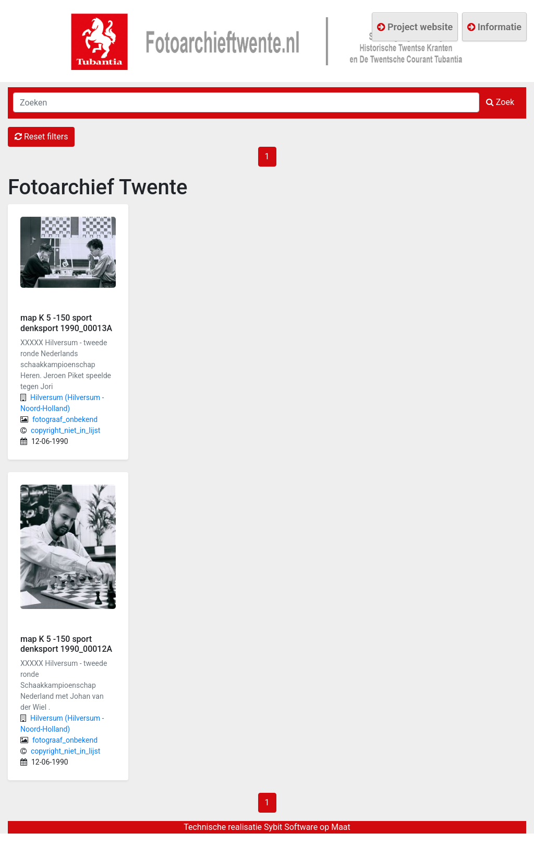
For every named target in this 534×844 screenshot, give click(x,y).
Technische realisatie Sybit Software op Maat (267, 827)
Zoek (500, 102)
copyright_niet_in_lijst (65, 430)
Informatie (494, 26)
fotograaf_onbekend (65, 419)
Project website (415, 26)
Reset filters (41, 137)
